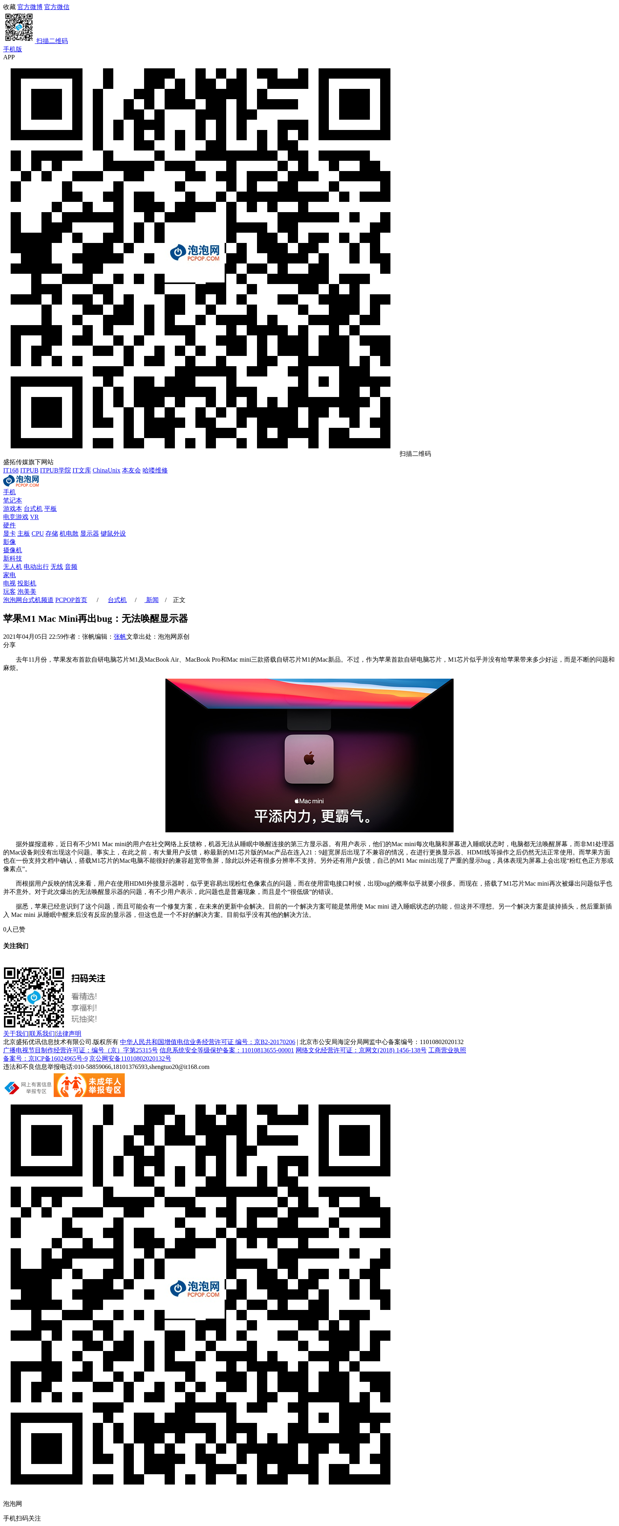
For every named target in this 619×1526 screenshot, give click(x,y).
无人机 (12, 566)
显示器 (89, 533)
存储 (51, 533)
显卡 (9, 533)
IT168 (11, 470)
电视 (9, 583)
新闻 (151, 599)
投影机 (26, 583)
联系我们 (42, 1033)
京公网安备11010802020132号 (130, 1058)
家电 (9, 575)
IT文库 (82, 470)
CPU (38, 533)
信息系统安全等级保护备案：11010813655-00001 (226, 1050)
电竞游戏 (15, 517)
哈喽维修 (155, 470)
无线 (57, 566)
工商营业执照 (447, 1050)
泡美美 (26, 591)
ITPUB (29, 470)
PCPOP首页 (71, 599)
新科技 (12, 558)
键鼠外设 (113, 533)
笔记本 (12, 500)
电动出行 (36, 566)
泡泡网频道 (28, 599)
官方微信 (309, 24)
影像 (9, 541)
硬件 (9, 525)
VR (34, 517)
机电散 (69, 533)
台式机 (33, 508)
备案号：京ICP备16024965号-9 (45, 1058)
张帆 (120, 636)
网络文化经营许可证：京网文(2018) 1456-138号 (361, 1050)
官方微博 (30, 7)
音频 (71, 566)
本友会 (131, 470)
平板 (50, 508)
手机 (9, 492)
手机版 (12, 49)
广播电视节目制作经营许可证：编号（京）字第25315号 (80, 1050)
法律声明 (68, 1033)
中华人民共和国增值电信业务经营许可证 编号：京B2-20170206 (207, 1042)
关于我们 (15, 1033)
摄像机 (12, 550)
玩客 (9, 591)
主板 (23, 533)
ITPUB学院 (55, 470)
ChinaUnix (106, 470)
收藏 (9, 7)
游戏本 (12, 508)
